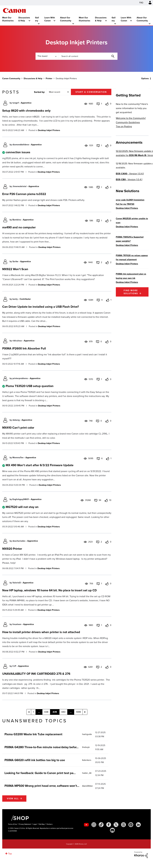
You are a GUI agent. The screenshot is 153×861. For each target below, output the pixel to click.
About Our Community (65, 19)
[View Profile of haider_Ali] (86, 773)
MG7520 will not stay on (22, 507)
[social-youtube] (86, 824)
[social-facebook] (108, 824)
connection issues (18, 152)
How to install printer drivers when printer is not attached (41, 632)
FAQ (141, 2)
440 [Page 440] (63, 712)
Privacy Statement (25, 824)
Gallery (37, 19)
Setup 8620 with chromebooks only (26, 110)
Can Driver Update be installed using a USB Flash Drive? (40, 306)
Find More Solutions (131, 292)
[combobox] (87, 56)
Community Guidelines (128, 122)
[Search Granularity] (47, 56)
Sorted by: (39, 92)
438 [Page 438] (46, 712)
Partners (50, 824)
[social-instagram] (93, 824)
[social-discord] (112, 830)
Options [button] (145, 78)
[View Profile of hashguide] (87, 734)
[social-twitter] (116, 824)
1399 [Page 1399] (78, 712)
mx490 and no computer (19, 227)
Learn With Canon (49, 19)
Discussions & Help (24, 19)
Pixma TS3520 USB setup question (29, 386)
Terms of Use (12, 824)
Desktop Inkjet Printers (49, 130)
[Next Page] (85, 712)
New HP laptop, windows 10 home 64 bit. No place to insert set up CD (49, 590)
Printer (49, 78)
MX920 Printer (12, 548)
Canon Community (14, 10)
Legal (35, 824)
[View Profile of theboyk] (86, 747)
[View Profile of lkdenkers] (86, 760)
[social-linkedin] (138, 824)
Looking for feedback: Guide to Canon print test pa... (40, 773)
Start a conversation (91, 91)
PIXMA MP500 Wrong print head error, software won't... (41, 785)
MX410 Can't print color (18, 427)
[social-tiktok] (101, 824)
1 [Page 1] (33, 712)
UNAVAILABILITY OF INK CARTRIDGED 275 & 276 (36, 673)
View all (13, 798)
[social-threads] (123, 824)
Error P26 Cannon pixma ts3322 (24, 194)
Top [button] (10, 853)
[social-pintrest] (130, 824)
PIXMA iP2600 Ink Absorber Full (24, 348)
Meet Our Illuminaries (8, 19)
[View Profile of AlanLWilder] (87, 786)
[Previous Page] (28, 712)
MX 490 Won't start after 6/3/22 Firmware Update (39, 465)
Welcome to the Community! (131, 118)
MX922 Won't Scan (15, 269)
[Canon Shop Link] (18, 818)
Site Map (42, 824)
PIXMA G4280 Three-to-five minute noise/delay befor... (41, 747)
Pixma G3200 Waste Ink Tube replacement (33, 734)
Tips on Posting (124, 126)
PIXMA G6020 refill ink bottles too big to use (34, 760)
